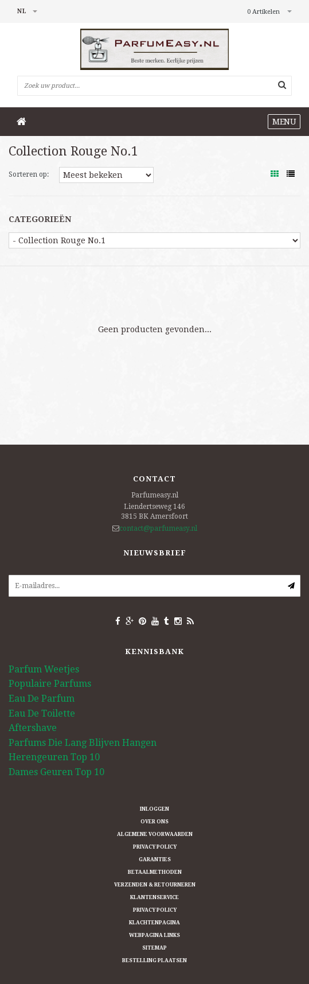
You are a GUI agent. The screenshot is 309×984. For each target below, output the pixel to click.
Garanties (155, 859)
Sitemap (154, 948)
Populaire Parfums (50, 683)
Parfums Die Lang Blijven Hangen (83, 742)
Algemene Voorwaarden (155, 834)
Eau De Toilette (42, 713)
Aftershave (33, 727)
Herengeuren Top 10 (54, 757)
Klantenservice (154, 897)
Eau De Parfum (42, 698)
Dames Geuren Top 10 (56, 772)
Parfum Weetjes (44, 669)
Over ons (154, 821)
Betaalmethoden (155, 872)
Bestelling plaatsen (154, 960)
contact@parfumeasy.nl (158, 528)
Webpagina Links (154, 935)
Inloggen (154, 809)
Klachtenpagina (154, 922)
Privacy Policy (155, 847)
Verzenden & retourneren (154, 885)
